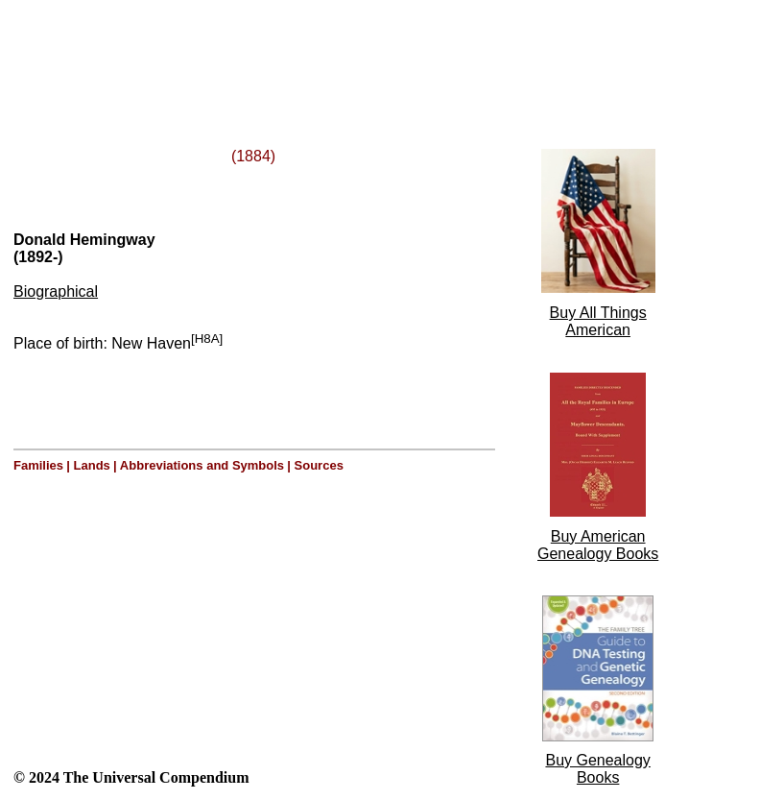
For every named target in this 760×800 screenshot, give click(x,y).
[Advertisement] (247, 51)
